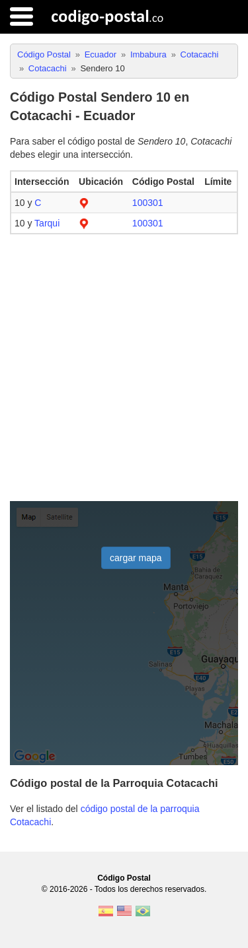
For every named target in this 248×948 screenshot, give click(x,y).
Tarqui (47, 223)
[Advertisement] (124, 368)
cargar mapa (136, 558)
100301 (147, 202)
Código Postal (124, 878)
